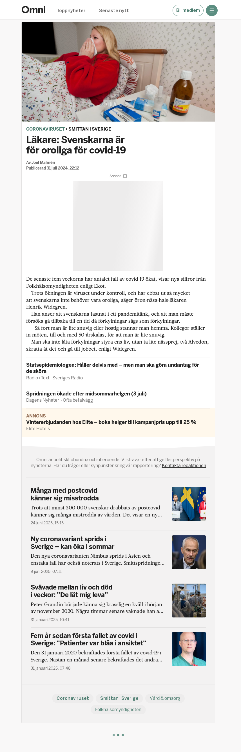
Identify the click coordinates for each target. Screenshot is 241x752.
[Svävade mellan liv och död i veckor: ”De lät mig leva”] (118, 603)
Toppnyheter (71, 10)
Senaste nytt (114, 10)
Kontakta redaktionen (184, 465)
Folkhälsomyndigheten (118, 709)
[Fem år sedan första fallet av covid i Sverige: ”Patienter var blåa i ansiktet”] (118, 651)
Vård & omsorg (165, 698)
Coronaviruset (45, 129)
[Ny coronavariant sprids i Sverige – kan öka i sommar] (118, 554)
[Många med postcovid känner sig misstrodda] (118, 506)
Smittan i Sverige (89, 129)
